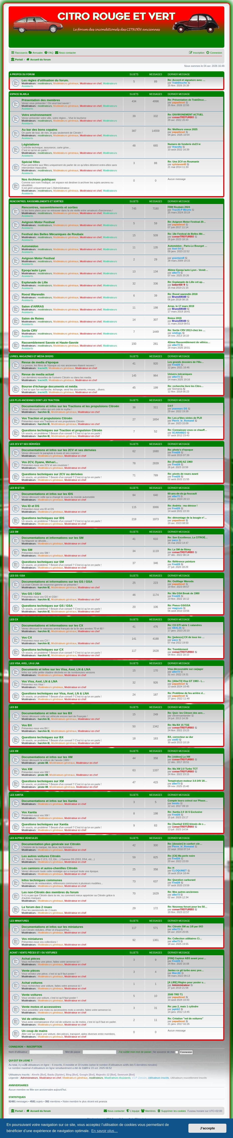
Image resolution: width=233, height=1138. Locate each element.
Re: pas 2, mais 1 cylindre (183, 1006)
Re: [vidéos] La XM (179, 756)
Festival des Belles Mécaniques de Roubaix (53, 234)
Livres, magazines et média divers (31, 356)
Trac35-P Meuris (181, 209)
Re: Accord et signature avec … (186, 80)
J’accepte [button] (207, 1128)
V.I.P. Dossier (139, 1077)
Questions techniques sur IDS (43, 518)
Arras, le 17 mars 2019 (181, 306)
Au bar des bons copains (39, 129)
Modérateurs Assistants (117, 1077)
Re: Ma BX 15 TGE (178, 725)
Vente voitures (32, 994)
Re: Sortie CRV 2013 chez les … (186, 330)
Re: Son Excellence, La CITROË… (188, 537)
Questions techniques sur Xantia (45, 824)
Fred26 (176, 364)
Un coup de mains (35, 1031)
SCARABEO (179, 432)
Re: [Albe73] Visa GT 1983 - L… (186, 681)
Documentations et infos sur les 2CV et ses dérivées (59, 450)
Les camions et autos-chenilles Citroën (49, 868)
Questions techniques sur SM (43, 562)
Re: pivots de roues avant (183, 473)
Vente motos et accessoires (41, 1006)
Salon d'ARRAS (33, 306)
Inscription (34, 1046)
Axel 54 (176, 248)
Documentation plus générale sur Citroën (51, 844)
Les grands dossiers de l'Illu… (186, 362)
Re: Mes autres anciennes (183, 892)
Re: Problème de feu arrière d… (186, 693)
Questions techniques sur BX (42, 737)
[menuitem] (35, 52)
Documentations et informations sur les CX (52, 625)
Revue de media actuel (38, 374)
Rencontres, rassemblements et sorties (36, 201)
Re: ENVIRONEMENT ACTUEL (185, 114)
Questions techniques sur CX (42, 649)
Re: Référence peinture (181, 561)
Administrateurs (29, 1077)
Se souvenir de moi (165, 1052)
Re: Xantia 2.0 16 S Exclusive (185, 812)
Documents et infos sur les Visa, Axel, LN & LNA (56, 669)
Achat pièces (31, 958)
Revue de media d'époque (40, 362)
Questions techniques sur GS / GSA (47, 605)
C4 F (170, 405)
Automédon (30, 246)
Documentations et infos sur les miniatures (52, 926)
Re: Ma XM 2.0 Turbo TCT (183, 768)
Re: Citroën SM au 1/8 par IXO (185, 926)
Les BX (14, 707)
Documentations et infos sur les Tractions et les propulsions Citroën (70, 406)
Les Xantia (16, 795)
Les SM (14, 532)
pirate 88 (43, 762)
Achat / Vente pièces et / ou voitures (33, 952)
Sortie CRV (29, 330)
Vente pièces (31, 970)
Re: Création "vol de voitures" (185, 1018)
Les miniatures (19, 921)
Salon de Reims (33, 318)
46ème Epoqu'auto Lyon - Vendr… (188, 270)
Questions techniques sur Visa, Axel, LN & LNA (55, 693)
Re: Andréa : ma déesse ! (183, 505)
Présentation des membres (41, 100)
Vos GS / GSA (31, 593)
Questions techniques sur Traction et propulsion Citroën (62, 430)
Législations (30, 144)
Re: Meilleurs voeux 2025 (183, 129)
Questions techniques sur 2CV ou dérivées (52, 474)
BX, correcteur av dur (180, 737)
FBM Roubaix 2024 (179, 207)
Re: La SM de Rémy (179, 549)
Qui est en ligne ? (20, 1060)
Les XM (14, 751)
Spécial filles (31, 162)
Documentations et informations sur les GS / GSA (57, 581)
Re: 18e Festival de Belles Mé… (186, 233)
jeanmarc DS (179, 408)
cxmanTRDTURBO (183, 117)
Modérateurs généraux (66, 83)
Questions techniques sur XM (43, 781)
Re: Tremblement (178, 649)
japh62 (176, 1009)
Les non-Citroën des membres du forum (50, 892)
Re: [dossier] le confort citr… (185, 843)
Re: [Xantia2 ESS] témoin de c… (187, 824)
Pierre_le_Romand (183, 420)
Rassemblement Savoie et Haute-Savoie (50, 342)
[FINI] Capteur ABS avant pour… (187, 958)
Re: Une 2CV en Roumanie (183, 161)
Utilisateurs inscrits (158, 1077)
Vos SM (27, 550)
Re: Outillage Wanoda (180, 581)
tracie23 (42, 368)
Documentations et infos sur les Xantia (49, 801)
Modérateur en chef (90, 83)
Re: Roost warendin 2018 (183, 294)
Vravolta (177, 146)
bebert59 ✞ (178, 284)
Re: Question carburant (181, 879)
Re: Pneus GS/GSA (179, 605)
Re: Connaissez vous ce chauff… (187, 430)
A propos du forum (22, 74)
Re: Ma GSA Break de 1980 (184, 593)
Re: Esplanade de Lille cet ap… (186, 282)
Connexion (16, 1046)
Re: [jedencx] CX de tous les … (186, 637)
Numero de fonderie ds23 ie (184, 144)
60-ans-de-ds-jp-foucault (182, 493)
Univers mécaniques (180, 374)
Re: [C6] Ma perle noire (181, 855)
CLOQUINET (179, 870)
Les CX (14, 619)
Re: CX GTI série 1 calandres (185, 625)
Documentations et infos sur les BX (47, 713)
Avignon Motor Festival (38, 222)
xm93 (175, 739)
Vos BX (27, 725)
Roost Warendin (33, 294)
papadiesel (178, 102)
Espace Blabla (19, 94)
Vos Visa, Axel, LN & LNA (39, 681)
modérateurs (45, 83)
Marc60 (176, 973)
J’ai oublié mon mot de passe (135, 1052)
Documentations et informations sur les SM (53, 537)
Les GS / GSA (17, 575)
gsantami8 (178, 258)
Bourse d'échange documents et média (49, 386)
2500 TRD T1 (175, 994)
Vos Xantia (29, 812)
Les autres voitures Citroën (41, 856)
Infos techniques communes (42, 880)
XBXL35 (177, 627)
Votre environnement (36, 115)
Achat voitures (32, 982)
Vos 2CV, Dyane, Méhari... (40, 462)
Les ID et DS (17, 488)
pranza (103, 1101)
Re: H (171, 867)
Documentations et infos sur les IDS (47, 494)
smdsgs (177, 333)
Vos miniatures (32, 939)
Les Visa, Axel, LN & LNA (24, 663)
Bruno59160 (179, 296)
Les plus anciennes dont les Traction (34, 400)
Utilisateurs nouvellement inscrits (188, 1077)
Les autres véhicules (24, 838)
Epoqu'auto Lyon (34, 270)
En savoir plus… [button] (104, 1131)
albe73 (176, 272)
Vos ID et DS (30, 506)
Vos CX (27, 637)
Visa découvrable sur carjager (185, 669)
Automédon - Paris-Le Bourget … (187, 246)
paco (175, 540)
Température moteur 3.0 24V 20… (187, 780)
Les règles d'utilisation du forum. (45, 80)
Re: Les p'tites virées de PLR (185, 418)
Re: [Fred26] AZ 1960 (180, 461)
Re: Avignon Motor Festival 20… (187, 221)
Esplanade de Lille (35, 282)
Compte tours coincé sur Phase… (188, 800)
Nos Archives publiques (39, 179)
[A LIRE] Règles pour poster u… (187, 982)
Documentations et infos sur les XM (47, 757)
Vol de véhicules (33, 1019)
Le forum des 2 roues (37, 907)
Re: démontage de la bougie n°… (187, 517)
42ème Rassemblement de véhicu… (189, 342)
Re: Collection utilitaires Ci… (185, 938)
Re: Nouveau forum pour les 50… (187, 906)
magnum (177, 608)
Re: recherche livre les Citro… (185, 386)
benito (176, 803)
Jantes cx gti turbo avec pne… (186, 970)
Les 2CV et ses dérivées (25, 444)
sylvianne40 (179, 164)
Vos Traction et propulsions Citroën (47, 418)
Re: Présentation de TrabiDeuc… (187, 99)
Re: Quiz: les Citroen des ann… (186, 712)
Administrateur (181, 985)
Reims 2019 (175, 318)
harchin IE (44, 412)
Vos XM (27, 769)
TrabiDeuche (179, 82)
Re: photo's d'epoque (180, 449)
